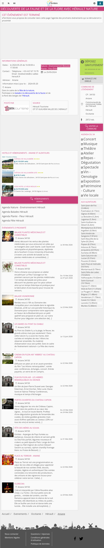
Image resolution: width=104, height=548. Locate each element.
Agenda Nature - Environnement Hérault (23, 207)
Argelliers (85, 230)
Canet (83, 300)
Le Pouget (85, 291)
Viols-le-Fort (86, 288)
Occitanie (90, 113)
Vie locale (91, 195)
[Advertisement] (52, 41)
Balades (66, 66)
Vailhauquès (86, 277)
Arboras (84, 247)
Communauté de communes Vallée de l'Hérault (93, 104)
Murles (84, 306)
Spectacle (91, 167)
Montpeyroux (87, 227)
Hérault (26, 95)
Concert (90, 139)
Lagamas (85, 219)
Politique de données (40, 543)
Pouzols (84, 261)
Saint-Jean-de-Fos (88, 205)
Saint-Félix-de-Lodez (90, 272)
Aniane (89, 98)
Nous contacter (11, 534)
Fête (55, 68)
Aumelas (85, 253)
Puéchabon (86, 211)
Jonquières (86, 250)
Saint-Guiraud (87, 280)
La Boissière (86, 216)
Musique (90, 143)
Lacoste (84, 303)
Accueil (5, 514)
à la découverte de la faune (33, 93)
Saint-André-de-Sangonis (88, 234)
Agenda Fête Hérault (13, 220)
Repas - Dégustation (91, 160)
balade (18, 93)
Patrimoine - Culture (91, 188)
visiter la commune (91, 127)
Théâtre (90, 148)
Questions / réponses (40, 534)
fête (21, 90)
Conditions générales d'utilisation (40, 539)
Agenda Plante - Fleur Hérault (17, 216)
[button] (91, 67)
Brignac (84, 294)
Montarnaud (86, 269)
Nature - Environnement (52, 66)
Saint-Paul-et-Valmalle (91, 264)
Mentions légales (12, 537)
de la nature (28, 90)
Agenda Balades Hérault (15, 211)
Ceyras (84, 286)
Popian (84, 244)
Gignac (84, 213)
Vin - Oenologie (89, 174)
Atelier (89, 153)
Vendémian (86, 297)
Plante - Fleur (47, 68)
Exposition (92, 181)
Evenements (20, 514)
